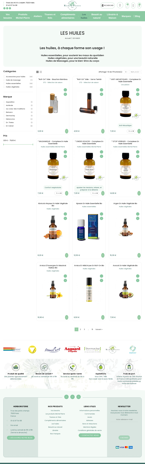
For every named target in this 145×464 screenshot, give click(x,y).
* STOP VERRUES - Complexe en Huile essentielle (125, 142)
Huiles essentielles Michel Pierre (53, 147)
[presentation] (124, 430)
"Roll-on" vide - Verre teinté (89, 79)
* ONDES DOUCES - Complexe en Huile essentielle (89, 142)
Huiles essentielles (89, 206)
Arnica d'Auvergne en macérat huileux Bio (53, 266)
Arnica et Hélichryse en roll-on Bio (89, 265)
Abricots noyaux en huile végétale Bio (53, 204)
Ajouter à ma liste (65, 89)
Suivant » (99, 329)
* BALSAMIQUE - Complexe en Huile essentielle (53, 142)
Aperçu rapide (65, 94)
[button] (21, 438)
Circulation (125, 85)
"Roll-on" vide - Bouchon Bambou (52, 79)
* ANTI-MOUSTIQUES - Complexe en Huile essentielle (125, 80)
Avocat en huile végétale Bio (125, 265)
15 (92, 329)
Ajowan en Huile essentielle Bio (89, 203)
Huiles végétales (53, 209)
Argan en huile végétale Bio (125, 203)
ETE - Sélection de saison (52, 82)
